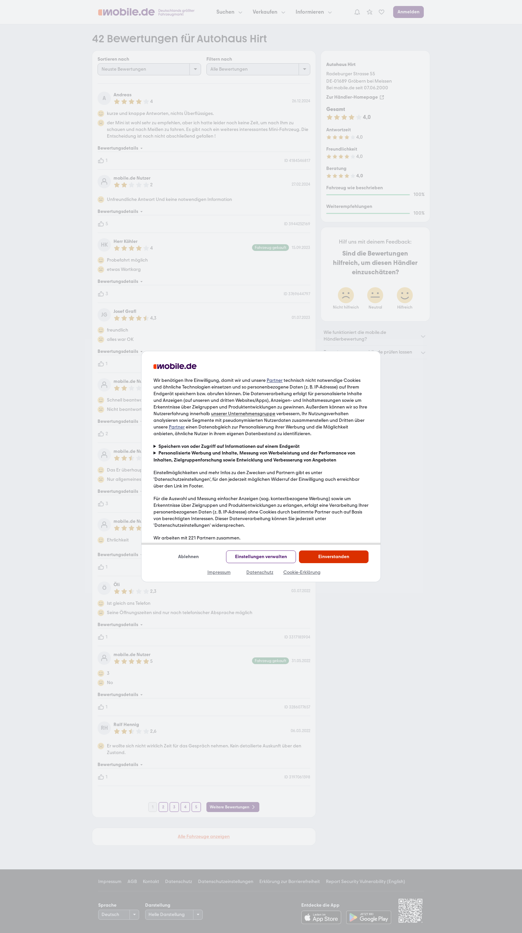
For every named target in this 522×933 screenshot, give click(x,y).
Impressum (219, 572)
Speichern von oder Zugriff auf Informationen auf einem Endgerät (229, 446)
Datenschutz (259, 572)
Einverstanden (333, 556)
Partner (275, 380)
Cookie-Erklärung (302, 572)
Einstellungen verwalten (261, 556)
